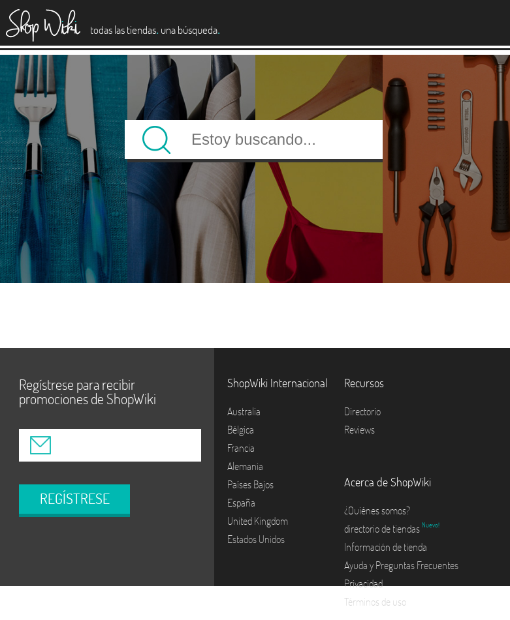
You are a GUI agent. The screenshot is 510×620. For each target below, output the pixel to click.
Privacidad (363, 583)
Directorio (362, 411)
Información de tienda (385, 547)
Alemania (245, 466)
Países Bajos (250, 484)
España (241, 502)
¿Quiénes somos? (377, 510)
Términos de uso (375, 601)
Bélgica (240, 429)
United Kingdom (257, 520)
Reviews (359, 429)
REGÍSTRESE (75, 499)
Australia (244, 411)
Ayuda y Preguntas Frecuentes (401, 565)
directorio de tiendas (383, 528)
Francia (241, 447)
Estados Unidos (256, 539)
